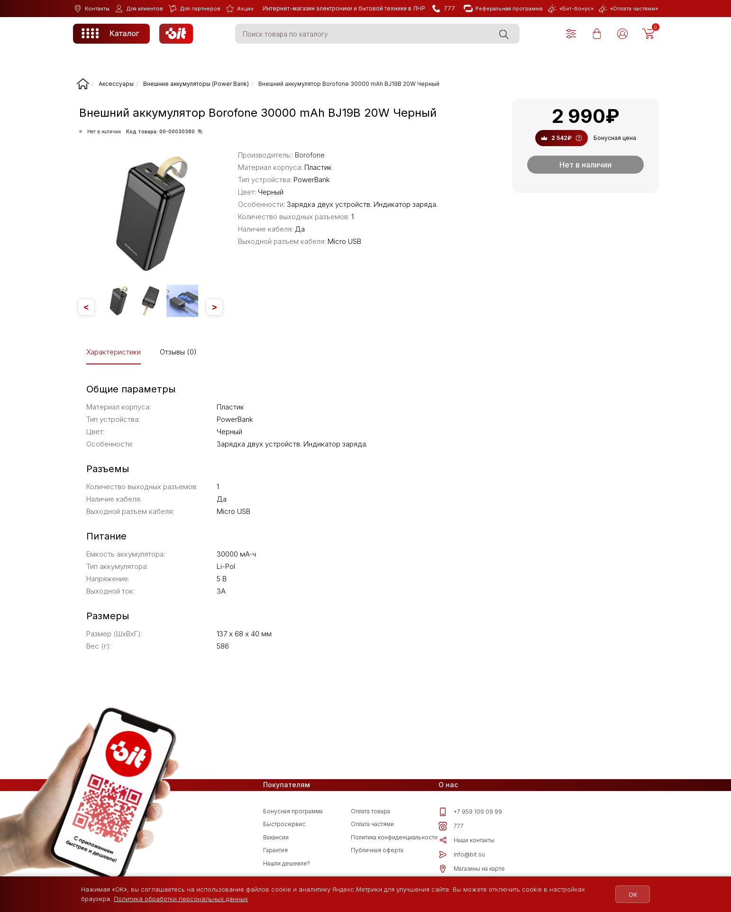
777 (451, 826)
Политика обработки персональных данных (181, 899)
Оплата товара (370, 811)
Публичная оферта (377, 850)
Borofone (310, 154)
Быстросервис (284, 824)
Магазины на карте (472, 869)
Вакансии (276, 837)
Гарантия (275, 850)
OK (632, 894)
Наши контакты (466, 840)
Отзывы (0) (178, 351)
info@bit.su (462, 854)
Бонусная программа (293, 811)
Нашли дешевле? (286, 863)
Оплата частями (372, 824)
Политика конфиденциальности (394, 837)
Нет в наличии (585, 164)
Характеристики (113, 351)
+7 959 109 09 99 (470, 812)
